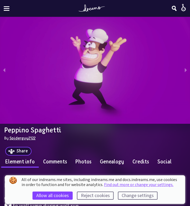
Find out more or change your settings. (138, 185)
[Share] (18, 151)
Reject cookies (95, 195)
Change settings (138, 195)
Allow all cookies (52, 195)
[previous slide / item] (4, 70)
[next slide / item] (186, 70)
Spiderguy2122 (22, 138)
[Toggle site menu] (6, 8)
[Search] (174, 8)
